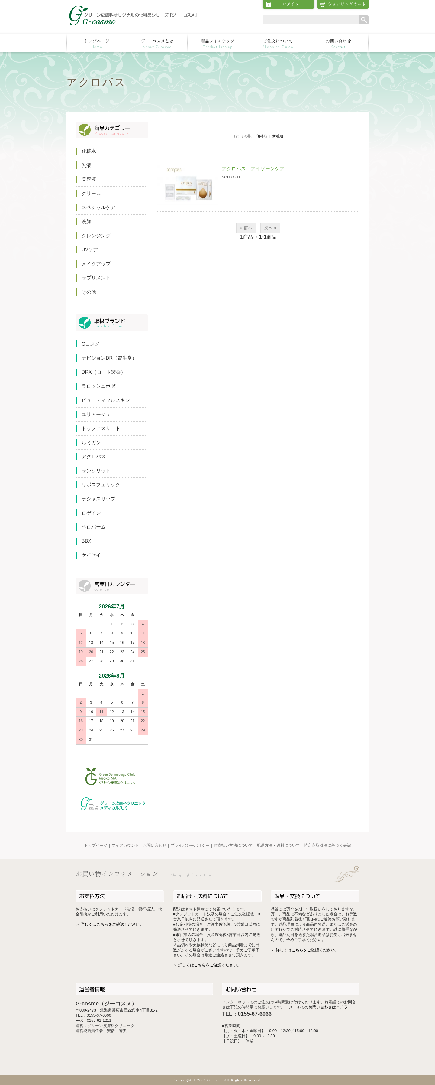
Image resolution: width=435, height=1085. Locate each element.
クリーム (91, 193)
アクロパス (94, 456)
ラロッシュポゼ (98, 386)
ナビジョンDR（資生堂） (109, 357)
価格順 (261, 136)
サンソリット (96, 470)
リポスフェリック (101, 484)
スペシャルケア (98, 207)
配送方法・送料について (278, 845)
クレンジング (96, 235)
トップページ (96, 845)
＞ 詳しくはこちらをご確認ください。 (109, 924)
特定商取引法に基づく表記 (327, 845)
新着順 (277, 136)
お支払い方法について (233, 845)
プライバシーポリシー (190, 845)
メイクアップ (96, 263)
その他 (89, 292)
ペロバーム (94, 526)
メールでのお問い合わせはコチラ (318, 1007)
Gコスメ (91, 344)
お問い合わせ (154, 845)
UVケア (90, 249)
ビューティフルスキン (106, 400)
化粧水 (89, 151)
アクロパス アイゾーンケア (253, 168)
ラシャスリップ (98, 498)
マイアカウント (125, 845)
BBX (86, 541)
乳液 (86, 165)
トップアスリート (101, 428)
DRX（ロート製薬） (104, 372)
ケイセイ (91, 555)
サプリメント (96, 277)
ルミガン (91, 442)
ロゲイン (91, 513)
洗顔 (86, 221)
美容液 (89, 179)
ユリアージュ (96, 414)
